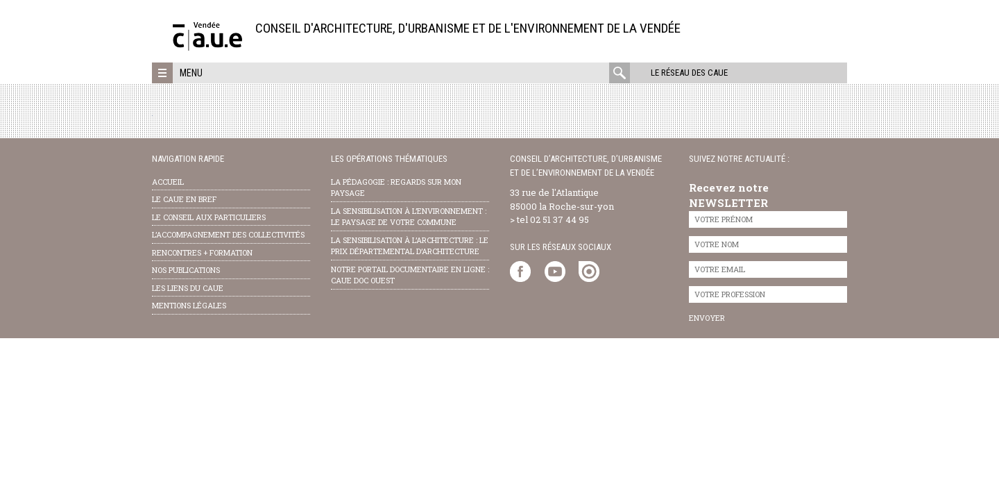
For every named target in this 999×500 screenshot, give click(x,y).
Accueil (168, 181)
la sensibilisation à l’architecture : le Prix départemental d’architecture (409, 246)
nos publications (186, 270)
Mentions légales (189, 305)
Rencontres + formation (202, 252)
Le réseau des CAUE (689, 72)
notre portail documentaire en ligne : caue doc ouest (410, 275)
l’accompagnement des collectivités (228, 234)
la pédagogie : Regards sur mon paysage (396, 187)
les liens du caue (187, 288)
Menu (191, 72)
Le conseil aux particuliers (209, 217)
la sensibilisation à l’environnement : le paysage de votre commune (408, 217)
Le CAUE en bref (184, 199)
